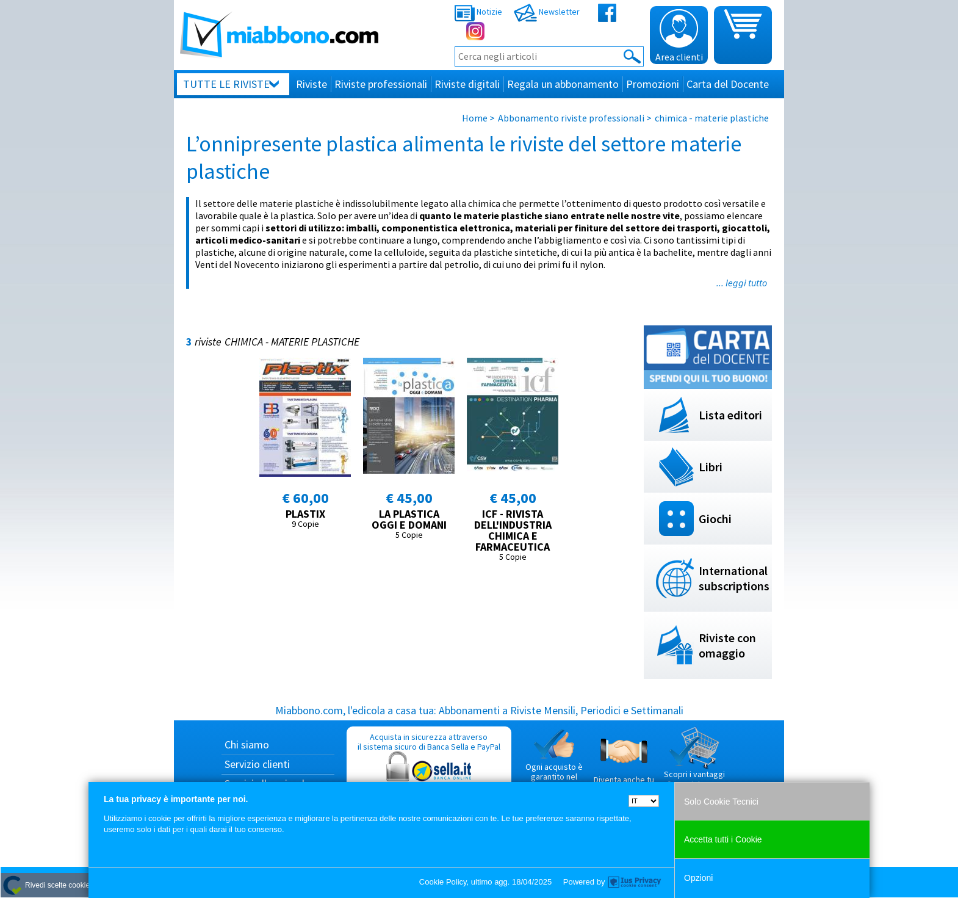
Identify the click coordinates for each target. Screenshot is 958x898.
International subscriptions (734, 578)
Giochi (715, 518)
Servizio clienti (257, 764)
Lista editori (730, 414)
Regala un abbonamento (563, 84)
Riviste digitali (467, 84)
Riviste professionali (380, 84)
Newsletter (547, 11)
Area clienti (679, 36)
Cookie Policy (443, 881)
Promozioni (652, 84)
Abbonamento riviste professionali (571, 118)
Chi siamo (247, 744)
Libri (710, 466)
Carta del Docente (727, 84)
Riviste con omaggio (727, 645)
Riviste (311, 84)
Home (475, 118)
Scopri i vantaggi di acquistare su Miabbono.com (694, 762)
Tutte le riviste (226, 84)
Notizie (478, 11)
